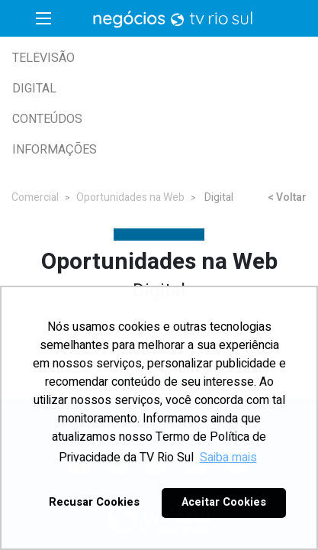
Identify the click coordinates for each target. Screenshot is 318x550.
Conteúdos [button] (47, 119)
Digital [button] (34, 88)
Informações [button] (54, 150)
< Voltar (287, 197)
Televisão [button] (43, 58)
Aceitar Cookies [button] (223, 502)
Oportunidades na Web (130, 197)
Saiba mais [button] (228, 457)
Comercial (35, 197)
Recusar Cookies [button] (94, 502)
